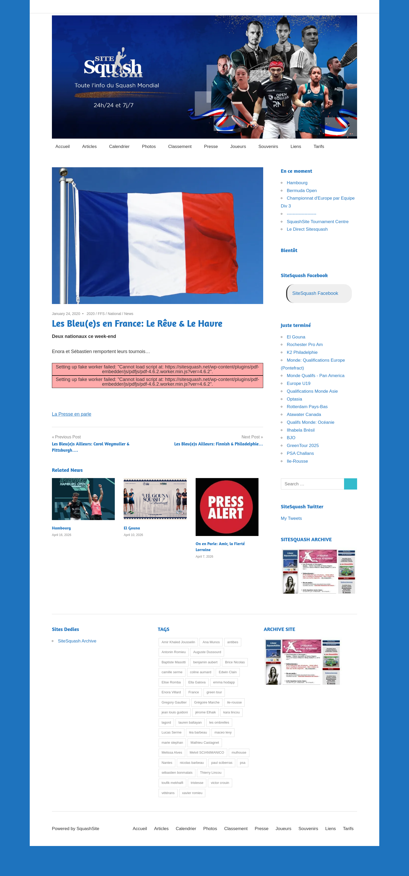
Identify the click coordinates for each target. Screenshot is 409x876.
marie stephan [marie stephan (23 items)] (172, 742)
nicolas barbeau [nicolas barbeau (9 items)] (192, 763)
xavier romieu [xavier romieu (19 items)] (192, 793)
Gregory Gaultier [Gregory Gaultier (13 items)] (174, 702)
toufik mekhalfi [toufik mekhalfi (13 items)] (172, 783)
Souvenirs (268, 146)
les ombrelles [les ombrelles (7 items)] (219, 722)
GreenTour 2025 (303, 445)
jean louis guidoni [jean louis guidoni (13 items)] (174, 712)
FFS (101, 314)
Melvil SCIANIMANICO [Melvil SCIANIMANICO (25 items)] (207, 752)
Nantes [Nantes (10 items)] (166, 763)
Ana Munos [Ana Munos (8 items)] (211, 642)
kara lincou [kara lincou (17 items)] (231, 712)
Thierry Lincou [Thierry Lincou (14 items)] (210, 772)
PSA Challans (300, 453)
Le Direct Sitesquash (307, 229)
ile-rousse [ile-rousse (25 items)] (234, 702)
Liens (296, 146)
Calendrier (119, 146)
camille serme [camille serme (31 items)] (171, 672)
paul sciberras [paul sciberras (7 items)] (221, 763)
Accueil (63, 146)
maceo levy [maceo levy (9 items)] (223, 732)
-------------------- (301, 213)
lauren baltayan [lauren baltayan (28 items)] (190, 722)
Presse (211, 146)
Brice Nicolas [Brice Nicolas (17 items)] (235, 662)
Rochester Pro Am (305, 344)
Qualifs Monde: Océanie (310, 422)
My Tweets (291, 518)
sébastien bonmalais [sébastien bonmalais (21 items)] (177, 772)
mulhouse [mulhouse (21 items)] (239, 752)
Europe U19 (299, 383)
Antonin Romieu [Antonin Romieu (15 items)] (173, 652)
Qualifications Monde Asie (312, 391)
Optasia (294, 399)
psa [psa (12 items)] (242, 763)
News (128, 314)
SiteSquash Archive (77, 641)
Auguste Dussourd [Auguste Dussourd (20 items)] (207, 652)
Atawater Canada (304, 414)
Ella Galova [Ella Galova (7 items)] (197, 682)
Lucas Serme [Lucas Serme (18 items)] (171, 732)
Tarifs (319, 146)
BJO (291, 437)
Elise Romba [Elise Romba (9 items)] (171, 682)
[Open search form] (351, 146)
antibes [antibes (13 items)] (232, 642)
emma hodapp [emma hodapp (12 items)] (224, 682)
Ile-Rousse (297, 461)
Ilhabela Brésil (301, 430)
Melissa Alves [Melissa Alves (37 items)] (171, 752)
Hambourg (61, 528)
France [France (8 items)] (193, 692)
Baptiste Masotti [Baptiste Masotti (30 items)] (173, 662)
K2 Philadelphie (302, 352)
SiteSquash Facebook (304, 275)
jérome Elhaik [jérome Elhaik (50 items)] (205, 712)
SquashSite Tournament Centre (318, 221)
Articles (89, 146)
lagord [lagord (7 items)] (166, 722)
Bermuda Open (302, 190)
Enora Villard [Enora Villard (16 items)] (171, 692)
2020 (91, 314)
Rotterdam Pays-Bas (307, 406)
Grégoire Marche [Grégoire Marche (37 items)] (207, 702)
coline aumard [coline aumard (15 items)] (200, 672)
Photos (149, 146)
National (114, 314)
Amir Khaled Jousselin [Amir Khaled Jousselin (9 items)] (178, 642)
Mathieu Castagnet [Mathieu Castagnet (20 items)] (205, 742)
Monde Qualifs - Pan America (316, 375)
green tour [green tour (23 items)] (214, 692)
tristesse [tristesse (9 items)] (197, 783)
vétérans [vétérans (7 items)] (168, 793)
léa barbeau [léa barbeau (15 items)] (198, 732)
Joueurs (238, 146)
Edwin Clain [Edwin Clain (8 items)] (228, 672)
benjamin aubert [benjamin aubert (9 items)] (205, 662)
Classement (180, 146)
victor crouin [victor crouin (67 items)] (220, 783)
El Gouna (132, 528)
